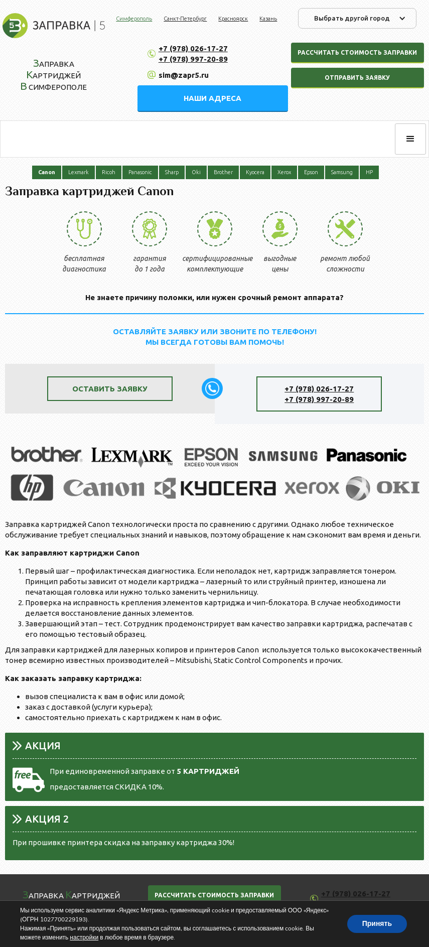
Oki (196, 172)
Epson (311, 172)
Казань (268, 19)
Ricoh (108, 172)
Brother (223, 172)
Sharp (172, 172)
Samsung (342, 172)
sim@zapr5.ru (184, 75)
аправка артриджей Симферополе (53, 74)
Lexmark (78, 172)
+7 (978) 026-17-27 (193, 48)
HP (369, 172)
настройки (84, 937)
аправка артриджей (71, 894)
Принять (377, 923)
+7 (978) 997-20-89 (193, 59)
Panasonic (140, 172)
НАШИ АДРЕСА (212, 98)
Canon (46, 172)
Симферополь (134, 19)
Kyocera (255, 172)
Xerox (284, 172)
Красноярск (233, 19)
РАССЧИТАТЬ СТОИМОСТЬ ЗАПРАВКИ (214, 895)
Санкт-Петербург (185, 19)
